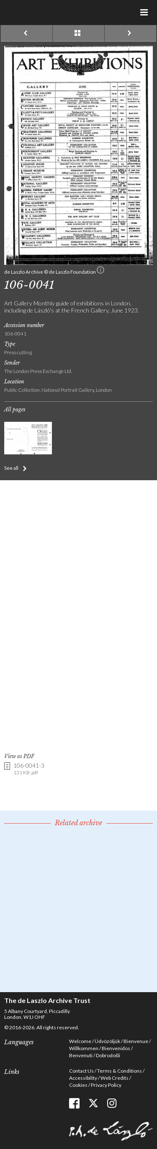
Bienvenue (136, 1041)
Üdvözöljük (107, 1041)
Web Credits (114, 1078)
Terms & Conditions (119, 1071)
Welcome (80, 1041)
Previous (26, 33)
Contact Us (81, 1071)
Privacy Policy (106, 1085)
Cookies (78, 1085)
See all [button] (11, 468)
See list (78, 33)
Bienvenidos (116, 1048)
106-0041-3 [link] (28, 769)
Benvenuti (81, 1055)
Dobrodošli (108, 1055)
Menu (144, 12)
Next (130, 33)
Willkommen (83, 1048)
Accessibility (83, 1078)
